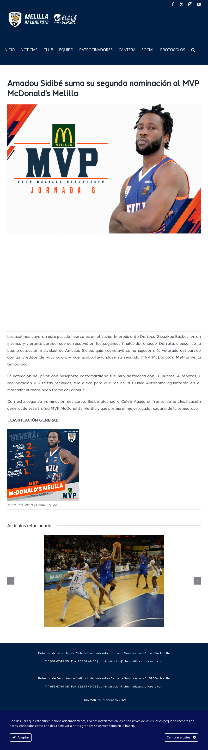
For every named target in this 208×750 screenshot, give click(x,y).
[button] (193, 49)
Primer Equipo (46, 505)
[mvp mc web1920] (104, 169)
